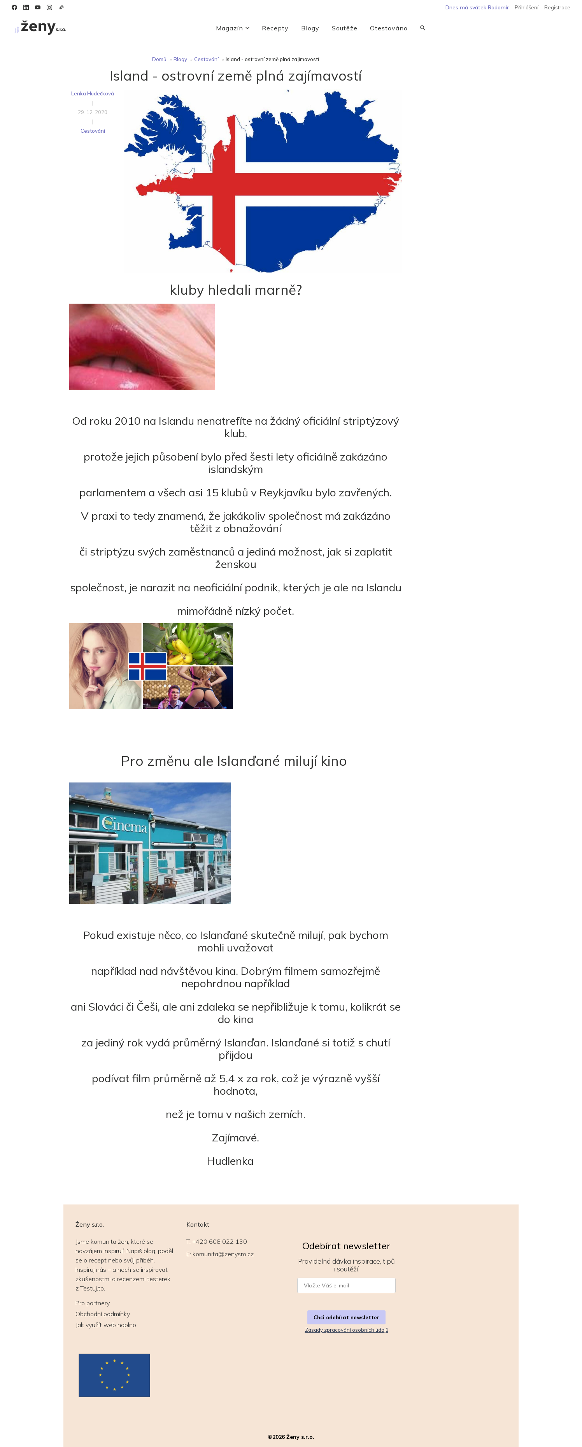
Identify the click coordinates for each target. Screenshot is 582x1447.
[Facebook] (14, 7)
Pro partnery (92, 1303)
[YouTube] (37, 7)
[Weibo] (61, 7)
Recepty (275, 28)
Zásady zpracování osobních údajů (346, 1330)
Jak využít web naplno (105, 1325)
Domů (159, 59)
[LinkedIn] (26, 7)
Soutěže (345, 28)
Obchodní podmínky (102, 1314)
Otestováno (389, 28)
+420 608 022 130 (219, 1241)
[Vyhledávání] (423, 28)
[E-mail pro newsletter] (346, 1285)
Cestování (206, 59)
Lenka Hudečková (92, 93)
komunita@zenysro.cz (223, 1254)
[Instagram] (49, 7)
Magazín (232, 28)
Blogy (310, 28)
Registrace (557, 7)
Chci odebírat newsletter (346, 1317)
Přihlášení (526, 7)
